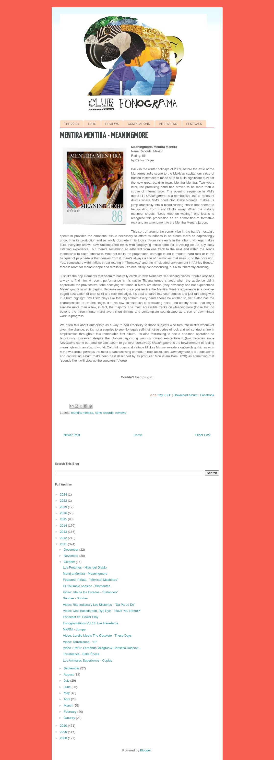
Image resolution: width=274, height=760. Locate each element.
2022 (64, 500)
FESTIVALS (194, 124)
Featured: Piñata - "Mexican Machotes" (90, 580)
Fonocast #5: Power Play (80, 617)
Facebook (207, 395)
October (70, 562)
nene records (104, 413)
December (71, 549)
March (68, 705)
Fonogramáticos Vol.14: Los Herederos (90, 623)
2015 (64, 519)
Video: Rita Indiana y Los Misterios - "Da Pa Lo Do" (99, 604)
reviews (120, 413)
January (70, 718)
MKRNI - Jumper (75, 629)
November (71, 556)
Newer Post (72, 435)
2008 (64, 738)
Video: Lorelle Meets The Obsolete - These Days (97, 635)
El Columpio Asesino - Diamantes (86, 586)
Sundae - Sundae (75, 598)
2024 (64, 494)
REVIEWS (112, 124)
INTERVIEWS (168, 124)
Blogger (145, 750)
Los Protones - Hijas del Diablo (85, 567)
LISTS (92, 124)
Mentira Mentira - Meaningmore (85, 573)
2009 (64, 732)
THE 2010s (71, 124)
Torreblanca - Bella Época (81, 654)
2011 (64, 544)
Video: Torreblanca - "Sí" (80, 642)
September (72, 668)
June (67, 687)
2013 (64, 532)
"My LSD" (164, 395)
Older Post (202, 435)
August (69, 674)
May (67, 693)
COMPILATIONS (139, 124)
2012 (64, 538)
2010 (64, 725)
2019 (64, 507)
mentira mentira (82, 413)
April (67, 699)
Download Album (186, 395)
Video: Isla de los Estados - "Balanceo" (90, 592)
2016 (64, 513)
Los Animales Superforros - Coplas (87, 660)
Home (137, 435)
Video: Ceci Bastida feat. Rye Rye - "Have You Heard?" (102, 611)
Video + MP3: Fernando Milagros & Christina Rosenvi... (102, 648)
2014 (64, 525)
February (70, 711)
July (67, 680)
